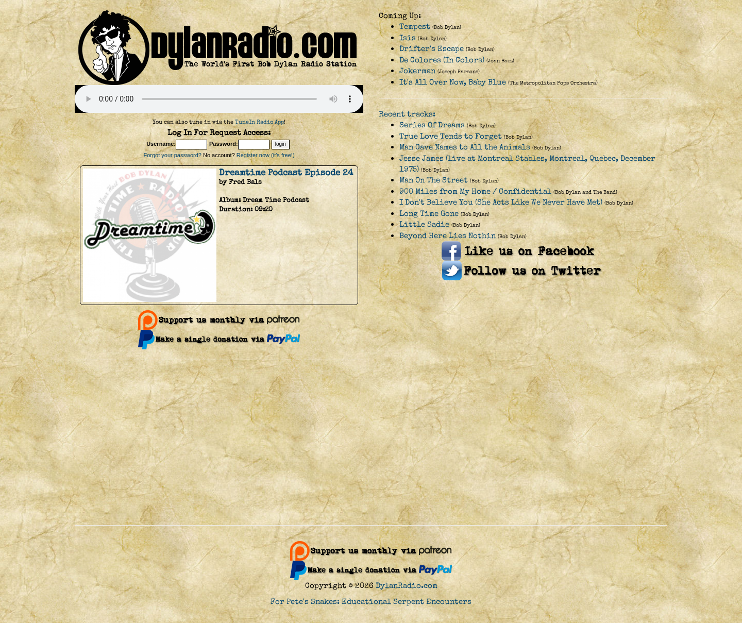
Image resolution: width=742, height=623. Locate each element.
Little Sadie (424, 224)
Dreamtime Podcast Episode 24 (286, 172)
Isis (407, 38)
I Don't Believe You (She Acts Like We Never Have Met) (500, 202)
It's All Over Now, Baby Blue (452, 82)
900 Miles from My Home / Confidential (475, 191)
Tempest (414, 26)
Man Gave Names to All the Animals (464, 147)
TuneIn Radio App (259, 122)
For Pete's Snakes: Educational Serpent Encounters (371, 602)
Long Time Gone (429, 213)
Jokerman (417, 71)
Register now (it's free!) (266, 155)
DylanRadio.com (406, 586)
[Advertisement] (371, 443)
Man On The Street (433, 180)
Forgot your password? (172, 155)
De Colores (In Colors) (441, 60)
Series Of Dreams (432, 125)
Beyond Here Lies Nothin (447, 236)
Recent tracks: (407, 114)
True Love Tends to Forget (450, 136)
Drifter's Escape (431, 49)
